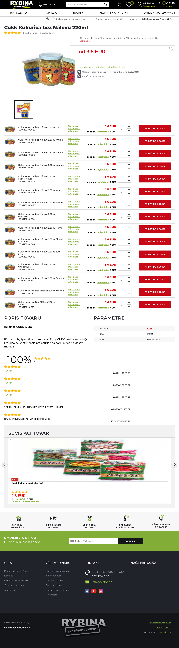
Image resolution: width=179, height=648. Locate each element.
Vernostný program (14, 585)
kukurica (133, 19)
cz (120, 3)
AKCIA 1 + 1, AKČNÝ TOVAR (114, 12)
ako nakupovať (53, 575)
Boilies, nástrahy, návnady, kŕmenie (72, 19)
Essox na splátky (54, 585)
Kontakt (8, 575)
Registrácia (149, 6)
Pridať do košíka (155, 128)
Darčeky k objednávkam (159, 12)
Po (13, 499)
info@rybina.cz (102, 582)
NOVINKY (78, 12)
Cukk (51, 33)
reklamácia (51, 594)
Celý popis (85, 41)
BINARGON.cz (163, 627)
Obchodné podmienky (57, 571)
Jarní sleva (9, 590)
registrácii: (20, 499)
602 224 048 (49, 4)
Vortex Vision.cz (163, 632)
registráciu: (103, 131)
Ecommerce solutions (160, 622)
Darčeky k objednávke (16, 580)
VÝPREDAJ (51, 12)
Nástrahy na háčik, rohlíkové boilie (108, 19)
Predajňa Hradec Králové (17, 571)
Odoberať (131, 541)
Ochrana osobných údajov (59, 590)
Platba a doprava (54, 580)
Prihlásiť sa (148, 3)
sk (120, 6)
